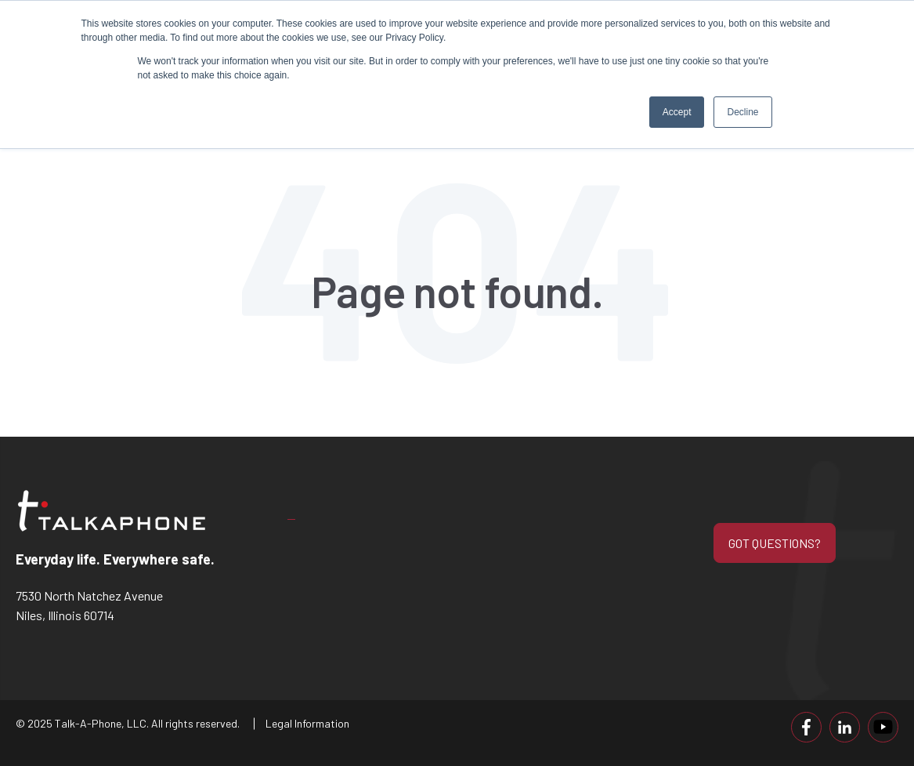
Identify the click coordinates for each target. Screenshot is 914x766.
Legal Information (307, 723)
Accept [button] (677, 112)
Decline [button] (742, 112)
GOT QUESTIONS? (774, 542)
